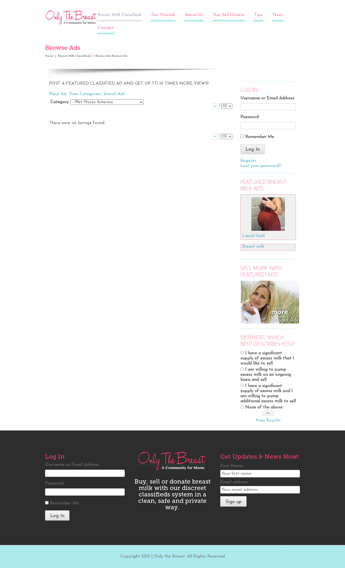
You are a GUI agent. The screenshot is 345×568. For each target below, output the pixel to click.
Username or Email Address (267, 98)
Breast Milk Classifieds (120, 15)
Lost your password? (260, 166)
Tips (258, 15)
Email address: (234, 482)
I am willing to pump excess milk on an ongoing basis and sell (265, 374)
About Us (194, 15)
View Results (268, 420)
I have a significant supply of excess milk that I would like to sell (267, 358)
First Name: (232, 466)
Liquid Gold (253, 236)
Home (49, 56)
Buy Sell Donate (228, 15)
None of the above (263, 407)
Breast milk (253, 246)
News (278, 15)
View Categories (85, 94)
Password (249, 117)
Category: (59, 102)
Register (248, 161)
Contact (106, 28)
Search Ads (114, 94)
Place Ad (57, 94)
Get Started (163, 15)
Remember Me (259, 137)
